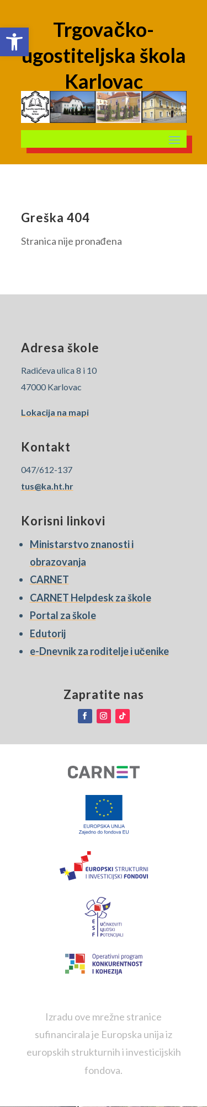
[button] (14, 42)
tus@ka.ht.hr (47, 486)
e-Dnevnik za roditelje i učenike (99, 651)
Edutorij (48, 633)
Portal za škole (63, 615)
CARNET (49, 579)
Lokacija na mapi (55, 412)
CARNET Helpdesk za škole (90, 598)
